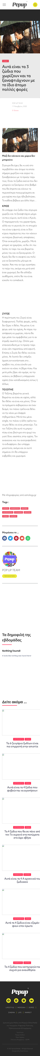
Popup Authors (20, 1035)
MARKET (28, 1012)
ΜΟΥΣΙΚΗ (21, 1007)
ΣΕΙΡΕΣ (31, 1007)
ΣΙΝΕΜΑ (11, 1012)
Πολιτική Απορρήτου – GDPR (20, 1040)
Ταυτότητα (20, 1032)
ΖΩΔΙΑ (5, 61)
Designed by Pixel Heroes (20, 1051)
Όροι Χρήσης (20, 1037)
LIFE (20, 1012)
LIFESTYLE (10, 1007)
